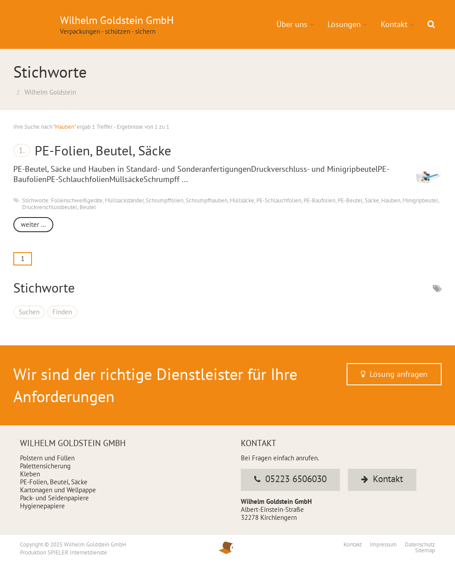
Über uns (291, 24)
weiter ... (33, 224)
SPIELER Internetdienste (77, 552)
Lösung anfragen (394, 374)
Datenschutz (420, 544)
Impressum (384, 544)
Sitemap (425, 550)
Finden (62, 312)
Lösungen (344, 24)
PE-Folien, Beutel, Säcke (103, 150)
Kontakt (394, 24)
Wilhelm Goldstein (50, 92)
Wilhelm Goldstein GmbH (95, 544)
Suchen (29, 312)
